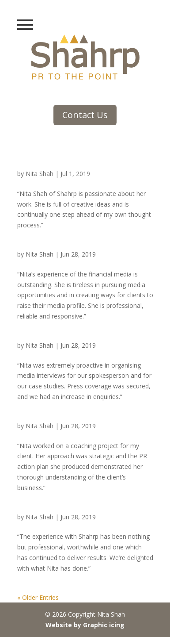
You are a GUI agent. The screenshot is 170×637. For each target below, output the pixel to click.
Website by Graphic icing (85, 625)
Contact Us (85, 115)
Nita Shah (39, 173)
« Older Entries (38, 597)
